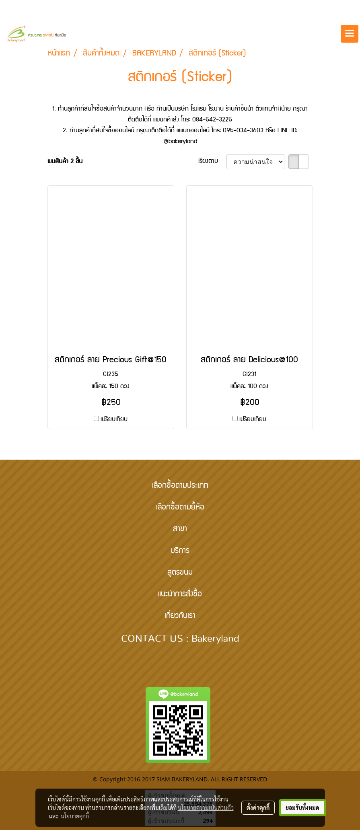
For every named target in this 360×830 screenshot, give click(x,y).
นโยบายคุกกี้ (75, 816)
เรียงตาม (212, 161)
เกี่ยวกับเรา (180, 616)
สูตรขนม (180, 573)
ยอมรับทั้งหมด (302, 807)
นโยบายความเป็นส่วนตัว (206, 807)
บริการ (180, 551)
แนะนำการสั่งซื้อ (180, 595)
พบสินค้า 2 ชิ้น (64, 162)
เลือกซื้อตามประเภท (180, 486)
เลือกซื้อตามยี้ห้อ (180, 508)
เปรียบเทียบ (114, 420)
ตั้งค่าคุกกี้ (258, 807)
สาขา (180, 529)
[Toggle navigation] (349, 34)
